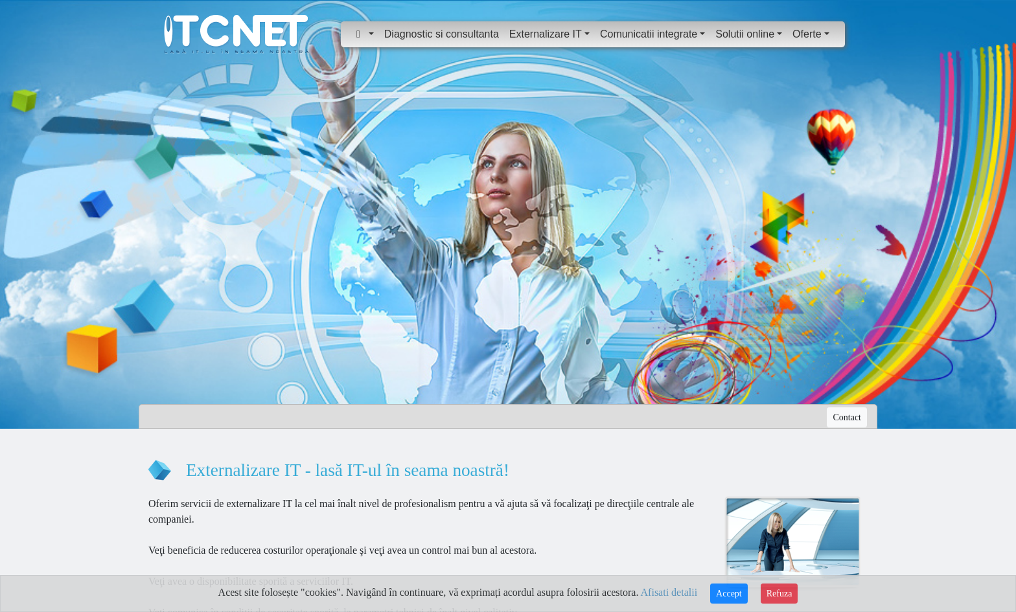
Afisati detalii (669, 592)
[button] (365, 34)
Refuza (779, 593)
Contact (847, 417)
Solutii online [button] (744, 34)
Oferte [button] (806, 34)
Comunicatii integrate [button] (648, 34)
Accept (729, 593)
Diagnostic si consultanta (441, 34)
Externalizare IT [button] (545, 34)
